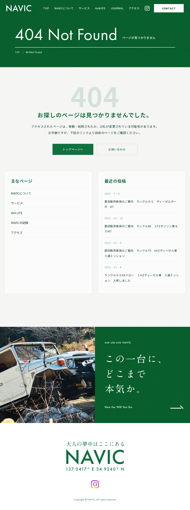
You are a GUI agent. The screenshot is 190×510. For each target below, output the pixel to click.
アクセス (134, 8)
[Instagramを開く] (95, 484)
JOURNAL (117, 8)
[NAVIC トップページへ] (18, 8)
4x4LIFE (100, 8)
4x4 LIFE (16, 213)
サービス (84, 8)
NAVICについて (64, 8)
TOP (46, 8)
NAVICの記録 (19, 222)
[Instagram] (147, 8)
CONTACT (169, 8)
